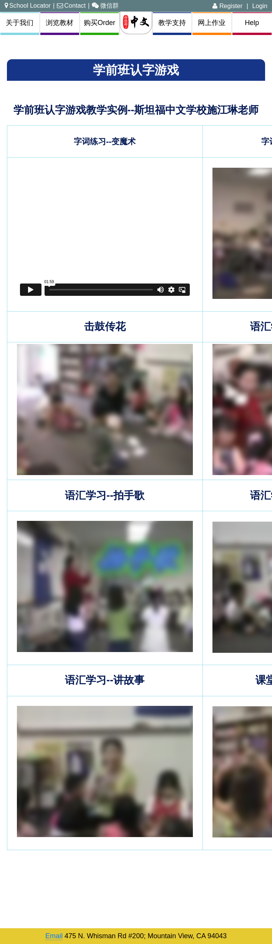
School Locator (28, 5)
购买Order (99, 23)
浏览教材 (59, 23)
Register (227, 5)
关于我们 (19, 23)
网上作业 (212, 23)
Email (54, 936)
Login (259, 5)
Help (252, 23)
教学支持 (172, 23)
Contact (71, 5)
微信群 (105, 5)
